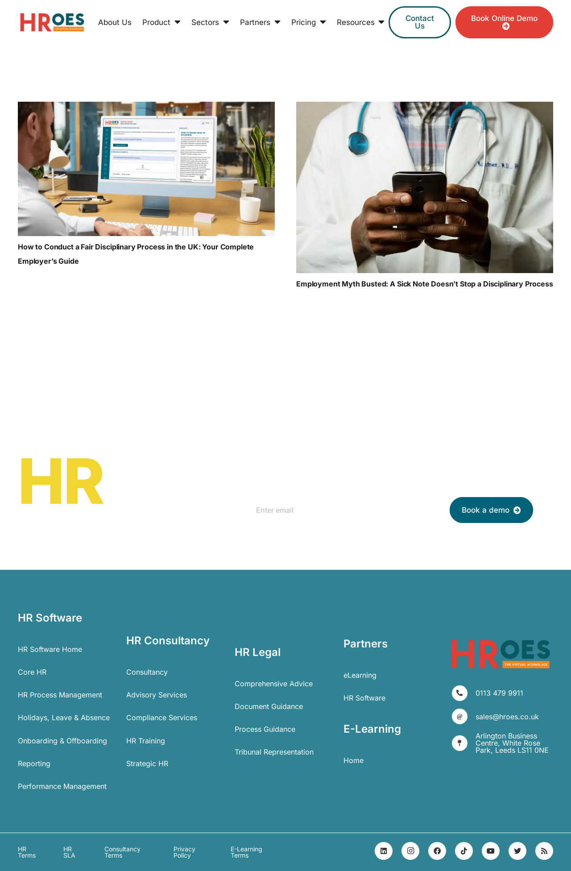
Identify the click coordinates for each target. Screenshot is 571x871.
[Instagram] (410, 851)
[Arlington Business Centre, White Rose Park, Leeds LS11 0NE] (464, 743)
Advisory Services (156, 694)
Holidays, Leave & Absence (64, 717)
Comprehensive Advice (274, 683)
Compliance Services (161, 717)
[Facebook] (437, 851)
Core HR (32, 672)
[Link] (52, 22)
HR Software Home (50, 649)
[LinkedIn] (384, 851)
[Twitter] (517, 851)
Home (353, 760)
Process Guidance (265, 729)
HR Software (364, 697)
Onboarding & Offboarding (62, 740)
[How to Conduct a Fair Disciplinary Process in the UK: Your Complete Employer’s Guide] (146, 169)
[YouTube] (491, 851)
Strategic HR (147, 763)
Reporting (34, 763)
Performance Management (62, 786)
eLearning (360, 675)
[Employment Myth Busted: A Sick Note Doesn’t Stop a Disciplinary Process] (424, 187)
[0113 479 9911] (464, 693)
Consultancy (147, 672)
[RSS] (544, 851)
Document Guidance (269, 706)
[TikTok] (464, 851)
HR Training (145, 740)
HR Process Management (60, 694)
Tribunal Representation (274, 751)
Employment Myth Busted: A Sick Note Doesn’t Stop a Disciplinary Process (424, 283)
